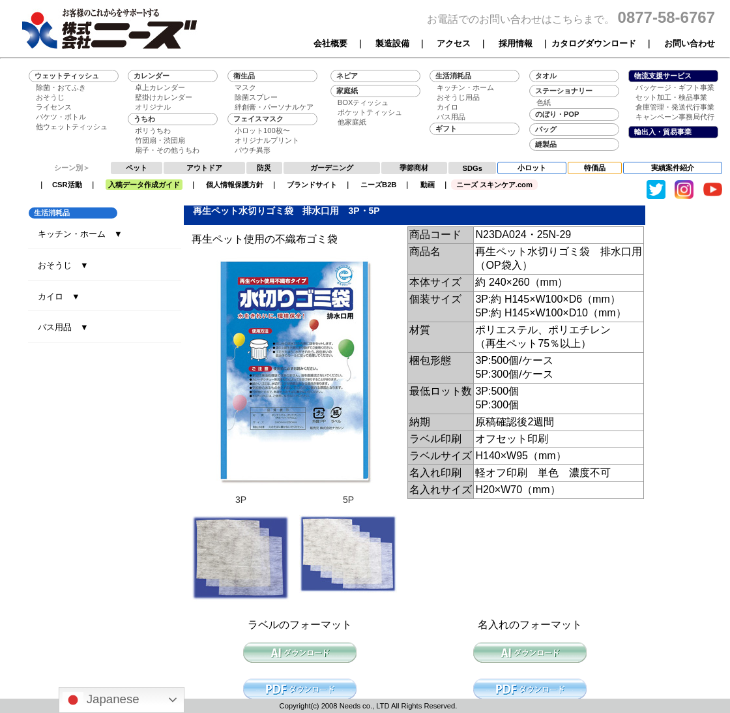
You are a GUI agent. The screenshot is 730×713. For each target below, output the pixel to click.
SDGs (472, 168)
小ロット (532, 168)
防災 (264, 168)
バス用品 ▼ (63, 327)
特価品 (595, 168)
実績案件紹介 (672, 168)
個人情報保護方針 (234, 185)
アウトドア (204, 168)
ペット (136, 168)
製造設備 (392, 43)
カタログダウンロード (593, 43)
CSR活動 (67, 185)
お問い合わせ (689, 43)
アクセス (454, 43)
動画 (427, 185)
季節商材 (414, 168)
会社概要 (330, 43)
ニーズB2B (378, 185)
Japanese (101, 700)
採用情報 (516, 43)
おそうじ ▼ (63, 265)
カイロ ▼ (59, 296)
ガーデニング (331, 168)
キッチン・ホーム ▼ (80, 234)
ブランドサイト (312, 185)
